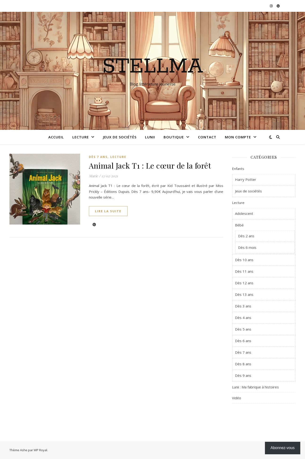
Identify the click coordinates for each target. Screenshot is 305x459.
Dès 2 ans (246, 236)
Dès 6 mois (247, 247)
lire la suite (108, 211)
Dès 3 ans (243, 306)
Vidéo (236, 397)
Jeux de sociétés (119, 137)
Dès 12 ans (244, 282)
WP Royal (40, 450)
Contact (207, 137)
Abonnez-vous (283, 448)
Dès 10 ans (244, 259)
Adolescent (244, 213)
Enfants (238, 168)
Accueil (56, 137)
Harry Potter (245, 179)
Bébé (239, 225)
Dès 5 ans (243, 329)
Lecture (80, 137)
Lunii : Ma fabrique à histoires (255, 387)
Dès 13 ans (244, 294)
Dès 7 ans (98, 157)
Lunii (150, 137)
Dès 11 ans (244, 271)
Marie (93, 176)
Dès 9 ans (243, 375)
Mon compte (238, 137)
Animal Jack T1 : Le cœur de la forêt (150, 165)
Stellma (152, 66)
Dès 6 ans (243, 340)
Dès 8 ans (243, 363)
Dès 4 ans (243, 317)
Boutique (174, 137)
